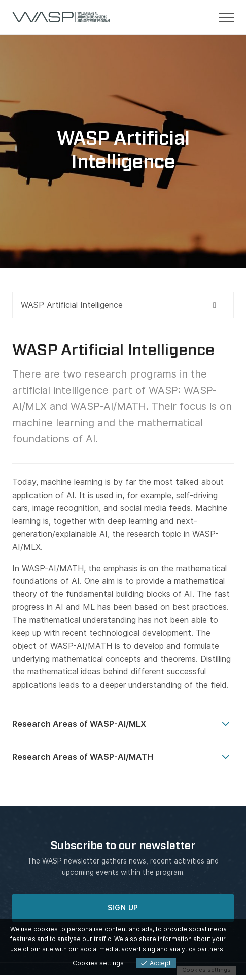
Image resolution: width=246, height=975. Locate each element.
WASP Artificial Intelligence (72, 304)
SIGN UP (123, 908)
